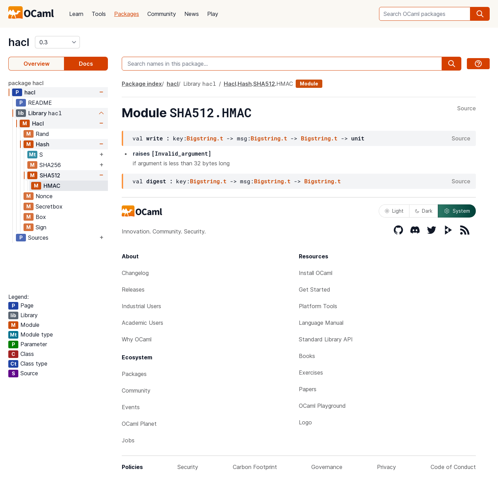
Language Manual (321, 322)
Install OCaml (315, 272)
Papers (307, 389)
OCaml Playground (322, 405)
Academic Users (142, 322)
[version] (57, 42)
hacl (18, 42)
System (457, 211)
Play (212, 13)
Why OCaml (136, 339)
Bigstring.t (205, 138)
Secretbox (49, 206)
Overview (36, 63)
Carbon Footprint (255, 466)
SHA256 (50, 165)
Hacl (38, 123)
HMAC (51, 185)
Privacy (386, 466)
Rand (42, 133)
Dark (423, 211)
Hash (42, 144)
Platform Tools (318, 306)
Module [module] (309, 83)
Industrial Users (141, 306)
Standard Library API (326, 339)
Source (466, 108)
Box (41, 216)
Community (161, 13)
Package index (142, 83)
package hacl (26, 83)
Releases (133, 289)
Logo (305, 422)
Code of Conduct (453, 466)
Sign (41, 227)
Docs (86, 63)
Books (307, 355)
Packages (126, 13)
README (40, 102)
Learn (76, 13)
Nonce (44, 196)
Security (187, 466)
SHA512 (49, 175)
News (191, 13)
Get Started (314, 289)
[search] (480, 14)
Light (394, 211)
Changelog (135, 272)
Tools (99, 13)
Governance (326, 466)
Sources (38, 237)
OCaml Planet (139, 423)
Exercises (311, 372)
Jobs (128, 440)
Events (131, 407)
